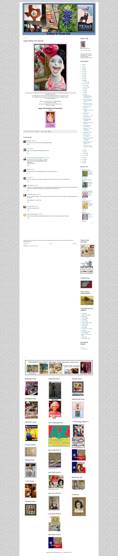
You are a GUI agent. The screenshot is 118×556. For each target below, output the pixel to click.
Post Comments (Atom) (33, 246)
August (84, 88)
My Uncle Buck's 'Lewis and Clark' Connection (88, 104)
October (84, 85)
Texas (83, 330)
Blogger (69, 552)
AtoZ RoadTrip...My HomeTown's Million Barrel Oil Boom (87, 96)
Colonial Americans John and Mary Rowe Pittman (88, 142)
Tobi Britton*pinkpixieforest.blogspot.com (36, 157)
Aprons (83, 313)
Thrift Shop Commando (87, 191)
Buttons (83, 316)
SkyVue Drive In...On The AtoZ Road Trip (88, 116)
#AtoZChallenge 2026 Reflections (90, 204)
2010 (83, 161)
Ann (28, 148)
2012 (83, 157)
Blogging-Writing (85, 314)
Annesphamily (30, 185)
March (84, 151)
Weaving (83, 337)
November (85, 83)
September (85, 87)
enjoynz (61, 552)
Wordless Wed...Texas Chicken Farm (87, 133)
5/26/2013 (39, 194)
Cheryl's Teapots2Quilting (32, 214)
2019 (83, 69)
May (84, 94)
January (84, 155)
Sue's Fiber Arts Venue (86, 328)
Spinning (83, 327)
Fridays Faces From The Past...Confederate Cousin (87, 100)
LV (27, 177)
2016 (83, 75)
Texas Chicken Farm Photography (87, 136)
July (84, 90)
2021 (83, 66)
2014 (83, 78)
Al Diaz (28, 169)
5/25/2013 (34, 140)
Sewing (83, 325)
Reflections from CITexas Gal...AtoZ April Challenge (88, 139)
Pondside (29, 140)
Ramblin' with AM (85, 170)
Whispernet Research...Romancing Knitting (88, 110)
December (85, 81)
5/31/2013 (41, 214)
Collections (84, 318)
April (84, 150)
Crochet (83, 319)
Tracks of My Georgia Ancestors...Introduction (88, 146)
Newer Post (26, 243)
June (84, 92)
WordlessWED (84, 338)
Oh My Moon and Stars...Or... (86, 114)
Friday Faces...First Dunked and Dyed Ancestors (87, 119)
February (85, 153)
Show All (92, 222)
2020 (83, 68)
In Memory (84, 321)
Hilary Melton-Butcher (31, 194)
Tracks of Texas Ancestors (87, 334)
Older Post (75, 243)
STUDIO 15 (84, 324)
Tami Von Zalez (30, 206)
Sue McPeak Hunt (86, 48)
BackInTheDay (85, 348)
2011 (83, 159)
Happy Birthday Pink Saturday (87, 107)
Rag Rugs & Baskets (86, 322)
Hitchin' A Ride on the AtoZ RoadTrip (87, 126)
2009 (83, 162)
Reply (28, 144)
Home (50, 243)
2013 (83, 80)
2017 (83, 73)
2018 (83, 71)
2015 (83, 76)
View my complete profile (85, 50)
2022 (83, 64)
